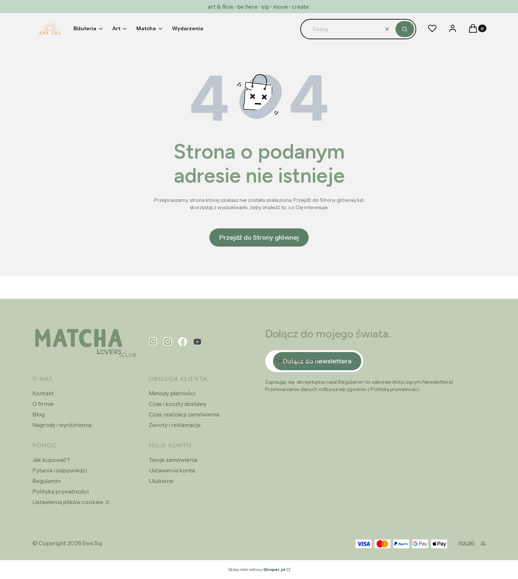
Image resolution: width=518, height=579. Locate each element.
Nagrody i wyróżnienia (62, 424)
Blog (38, 414)
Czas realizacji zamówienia (184, 414)
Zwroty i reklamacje (175, 424)
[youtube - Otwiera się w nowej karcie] (197, 341)
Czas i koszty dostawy (177, 403)
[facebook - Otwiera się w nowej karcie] (182, 341)
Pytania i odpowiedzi (59, 470)
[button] (404, 29)
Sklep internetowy (256, 569)
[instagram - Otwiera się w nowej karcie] (167, 341)
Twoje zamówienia (173, 459)
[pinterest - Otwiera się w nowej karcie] (153, 341)
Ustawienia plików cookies (68, 502)
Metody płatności (172, 393)
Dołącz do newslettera (317, 361)
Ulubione (161, 480)
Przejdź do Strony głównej (259, 237)
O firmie (43, 403)
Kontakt (43, 393)
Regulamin (46, 480)
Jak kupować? (51, 459)
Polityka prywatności (60, 491)
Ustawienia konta (172, 470)
